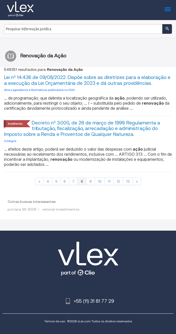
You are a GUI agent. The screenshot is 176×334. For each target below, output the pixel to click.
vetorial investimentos (60, 209)
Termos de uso (54, 321)
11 (109, 181)
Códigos (10, 140)
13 (128, 181)
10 (100, 181)
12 (118, 181)
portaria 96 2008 (22, 209)
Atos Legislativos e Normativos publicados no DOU (39, 89)
